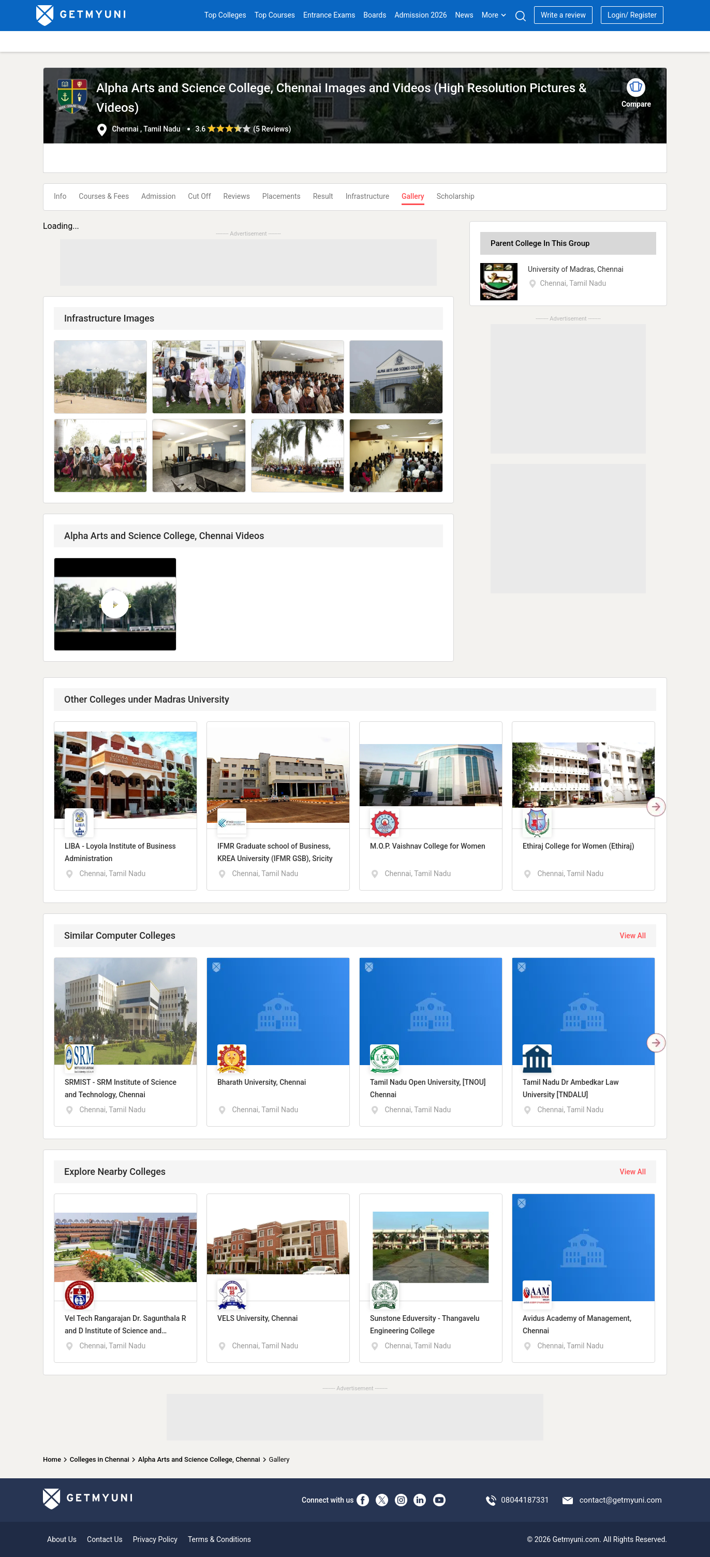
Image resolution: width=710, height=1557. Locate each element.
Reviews (237, 196)
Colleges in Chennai (99, 1459)
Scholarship (456, 196)
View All (633, 936)
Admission (158, 196)
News (464, 15)
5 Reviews (272, 129)
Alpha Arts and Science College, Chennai (199, 1459)
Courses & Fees (104, 196)
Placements (281, 196)
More (494, 15)
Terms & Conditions (219, 1539)
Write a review (563, 15)
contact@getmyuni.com (621, 1500)
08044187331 (525, 1500)
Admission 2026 (420, 15)
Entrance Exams (329, 15)
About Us (62, 1539)
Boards (374, 15)
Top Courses (275, 15)
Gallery (413, 196)
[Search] (520, 16)
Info (60, 196)
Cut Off (199, 196)
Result (323, 196)
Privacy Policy (155, 1539)
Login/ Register (632, 15)
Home (52, 1459)
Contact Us (105, 1539)
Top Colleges (225, 15)
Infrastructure (367, 196)
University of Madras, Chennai (576, 269)
